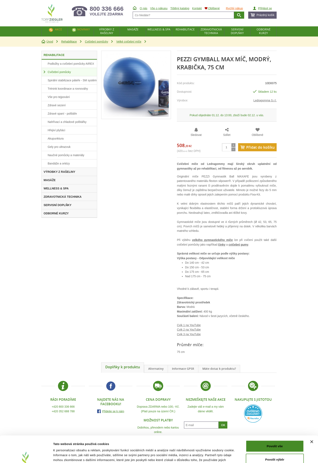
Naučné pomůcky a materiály (66, 155)
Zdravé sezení (57, 105)
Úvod (49, 41)
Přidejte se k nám (113, 411)
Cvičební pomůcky (96, 41)
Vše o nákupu (159, 8)
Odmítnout (275, 449)
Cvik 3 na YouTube (189, 334)
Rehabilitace (69, 41)
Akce (58, 29)
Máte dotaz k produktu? (219, 369)
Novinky (83, 29)
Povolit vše (275, 423)
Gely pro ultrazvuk (59, 146)
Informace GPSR (183, 369)
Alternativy (156, 369)
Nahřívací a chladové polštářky (67, 122)
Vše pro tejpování (59, 97)
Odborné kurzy (264, 31)
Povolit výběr (274, 436)
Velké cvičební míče (128, 41)
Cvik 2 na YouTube (189, 329)
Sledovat (196, 134)
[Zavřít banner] (311, 418)
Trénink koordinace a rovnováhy (68, 88)
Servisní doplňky (237, 31)
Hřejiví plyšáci (56, 130)
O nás (143, 8)
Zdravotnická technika (211, 31)
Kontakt (197, 8)
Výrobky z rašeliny (106, 31)
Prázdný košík (265, 15)
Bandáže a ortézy (59, 163)
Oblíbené (257, 134)
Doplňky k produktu (122, 366)
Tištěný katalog (179, 8)
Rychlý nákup (234, 8)
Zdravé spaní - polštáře (62, 113)
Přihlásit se (265, 8)
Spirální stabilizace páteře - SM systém (72, 80)
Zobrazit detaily (214, 455)
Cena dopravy (158, 399)
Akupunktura (56, 138)
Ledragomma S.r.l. (265, 100)
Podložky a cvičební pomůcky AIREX (71, 63)
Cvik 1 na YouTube (189, 325)
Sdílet (226, 134)
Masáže (133, 29)
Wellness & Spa (158, 29)
